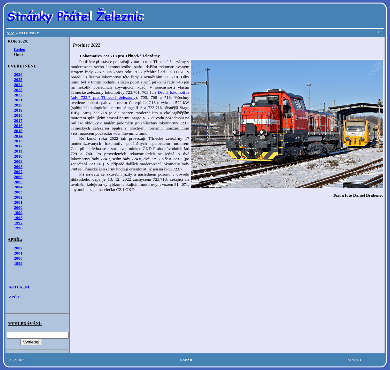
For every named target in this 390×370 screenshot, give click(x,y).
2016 (18, 125)
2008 (18, 166)
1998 (18, 217)
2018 (18, 115)
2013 (18, 140)
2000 (18, 207)
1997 (18, 222)
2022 (18, 94)
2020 (18, 105)
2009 (18, 161)
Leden (20, 49)
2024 (18, 84)
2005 (18, 181)
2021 (18, 100)
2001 (18, 202)
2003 (18, 192)
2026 (18, 74)
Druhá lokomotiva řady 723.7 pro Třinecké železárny (130, 95)
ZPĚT (14, 297)
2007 (18, 171)
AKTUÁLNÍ (19, 287)
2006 (18, 176)
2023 (18, 89)
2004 (18, 187)
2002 (18, 197)
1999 (18, 212)
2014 (18, 135)
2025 (18, 79)
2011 (18, 151)
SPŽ (10, 32)
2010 (18, 156)
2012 (18, 146)
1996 (18, 227)
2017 (18, 120)
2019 (18, 110)
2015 (18, 130)
